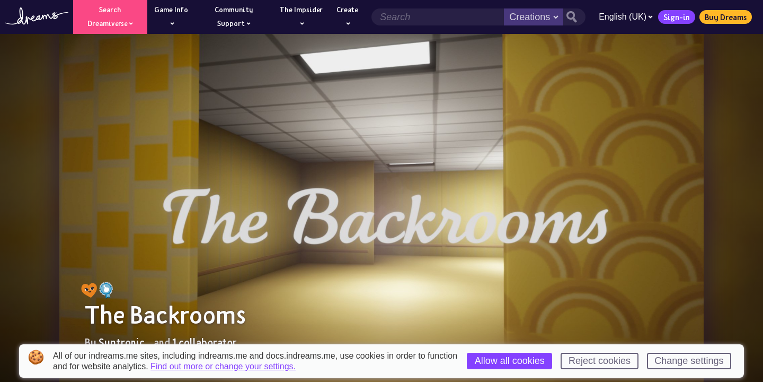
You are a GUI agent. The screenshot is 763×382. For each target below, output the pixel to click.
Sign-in (676, 17)
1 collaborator (204, 342)
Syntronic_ (125, 342)
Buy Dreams (726, 17)
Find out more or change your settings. (223, 366)
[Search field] (437, 16)
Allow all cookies (510, 360)
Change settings (688, 360)
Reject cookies (600, 360)
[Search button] (574, 16)
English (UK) (626, 16)
